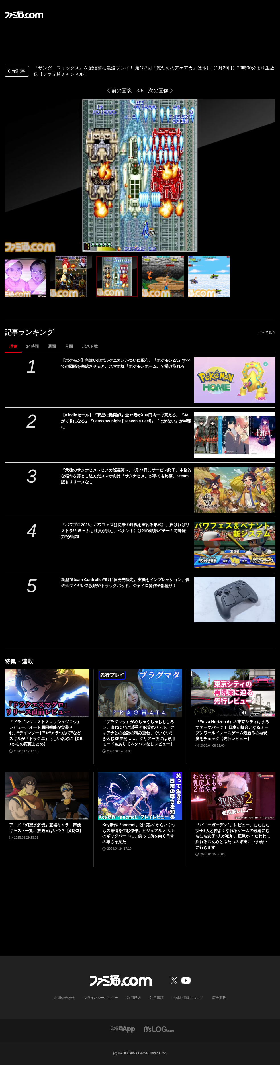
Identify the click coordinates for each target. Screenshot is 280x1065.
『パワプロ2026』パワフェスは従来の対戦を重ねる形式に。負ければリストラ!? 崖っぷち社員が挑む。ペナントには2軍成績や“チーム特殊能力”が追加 (125, 530)
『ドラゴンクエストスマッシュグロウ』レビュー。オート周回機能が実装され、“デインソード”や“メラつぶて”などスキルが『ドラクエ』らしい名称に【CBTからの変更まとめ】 (46, 732)
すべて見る (266, 332)
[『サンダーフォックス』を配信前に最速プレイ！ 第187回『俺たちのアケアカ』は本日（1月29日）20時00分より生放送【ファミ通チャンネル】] (25, 276)
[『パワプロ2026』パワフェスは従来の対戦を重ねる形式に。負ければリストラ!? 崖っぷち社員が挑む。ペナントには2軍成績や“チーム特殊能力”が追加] (234, 544)
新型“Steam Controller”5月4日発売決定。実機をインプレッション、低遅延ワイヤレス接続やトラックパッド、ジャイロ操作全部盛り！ (125, 582)
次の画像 (158, 90)
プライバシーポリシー (101, 998)
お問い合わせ (64, 998)
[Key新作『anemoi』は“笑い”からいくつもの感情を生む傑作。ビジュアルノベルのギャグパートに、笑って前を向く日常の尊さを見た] (140, 796)
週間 (52, 346)
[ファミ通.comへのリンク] (24, 14)
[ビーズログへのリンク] (159, 1028)
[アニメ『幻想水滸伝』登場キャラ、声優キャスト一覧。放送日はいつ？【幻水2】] (47, 796)
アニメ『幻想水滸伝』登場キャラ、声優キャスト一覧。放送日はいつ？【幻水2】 (46, 828)
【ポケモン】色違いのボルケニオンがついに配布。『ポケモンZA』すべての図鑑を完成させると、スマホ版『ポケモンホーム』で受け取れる (125, 363)
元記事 (15, 72)
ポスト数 (90, 346)
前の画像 (121, 90)
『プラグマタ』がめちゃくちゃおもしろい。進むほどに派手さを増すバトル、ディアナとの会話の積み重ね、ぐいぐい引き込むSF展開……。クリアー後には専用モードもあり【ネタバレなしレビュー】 (138, 732)
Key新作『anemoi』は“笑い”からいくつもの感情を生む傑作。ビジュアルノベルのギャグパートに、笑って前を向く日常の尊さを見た (138, 833)
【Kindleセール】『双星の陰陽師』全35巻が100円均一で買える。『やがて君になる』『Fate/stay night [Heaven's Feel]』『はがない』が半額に (126, 421)
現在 (13, 346)
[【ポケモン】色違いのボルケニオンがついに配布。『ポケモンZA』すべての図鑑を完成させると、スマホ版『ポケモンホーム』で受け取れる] (234, 380)
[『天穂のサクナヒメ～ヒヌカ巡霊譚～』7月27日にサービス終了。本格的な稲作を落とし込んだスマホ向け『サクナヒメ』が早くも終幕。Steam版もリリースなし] (234, 490)
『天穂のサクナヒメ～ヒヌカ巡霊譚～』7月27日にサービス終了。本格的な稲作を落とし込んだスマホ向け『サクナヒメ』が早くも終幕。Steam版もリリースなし (126, 476)
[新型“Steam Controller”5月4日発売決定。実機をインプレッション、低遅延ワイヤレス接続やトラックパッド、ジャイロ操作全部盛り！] (234, 599)
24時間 (32, 346)
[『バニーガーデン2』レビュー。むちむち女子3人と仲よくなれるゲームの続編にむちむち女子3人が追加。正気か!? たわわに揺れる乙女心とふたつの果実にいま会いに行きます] (233, 796)
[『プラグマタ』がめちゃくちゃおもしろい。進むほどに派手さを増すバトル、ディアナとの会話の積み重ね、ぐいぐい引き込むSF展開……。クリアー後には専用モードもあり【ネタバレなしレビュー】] (140, 693)
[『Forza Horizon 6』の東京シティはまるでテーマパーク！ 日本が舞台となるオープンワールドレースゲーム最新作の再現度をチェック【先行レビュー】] (233, 693)
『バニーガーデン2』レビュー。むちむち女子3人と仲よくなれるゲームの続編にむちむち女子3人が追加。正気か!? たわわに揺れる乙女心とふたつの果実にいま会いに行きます (232, 836)
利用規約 (134, 998)
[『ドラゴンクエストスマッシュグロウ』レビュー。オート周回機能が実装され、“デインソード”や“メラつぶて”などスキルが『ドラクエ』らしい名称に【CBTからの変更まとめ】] (47, 693)
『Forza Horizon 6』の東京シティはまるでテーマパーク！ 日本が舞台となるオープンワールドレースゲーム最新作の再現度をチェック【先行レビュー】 (232, 730)
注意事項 (156, 998)
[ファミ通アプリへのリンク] (123, 1028)
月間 (69, 346)
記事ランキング (29, 332)
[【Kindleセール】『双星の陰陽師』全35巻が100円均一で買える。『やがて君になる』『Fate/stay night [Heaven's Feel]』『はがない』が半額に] (234, 435)
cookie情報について (188, 998)
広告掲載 (219, 998)
